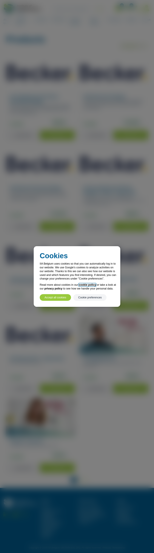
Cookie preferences (90, 297)
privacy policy (53, 288)
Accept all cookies (55, 297)
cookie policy (87, 284)
